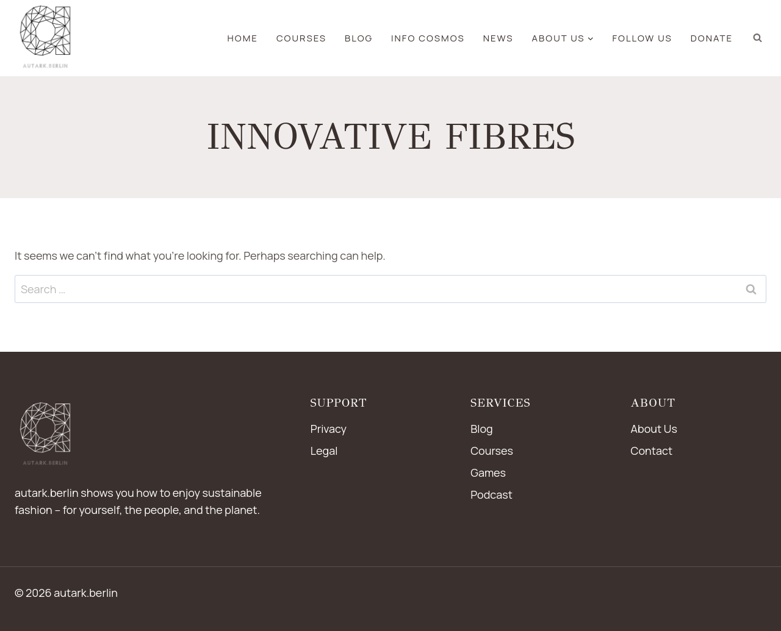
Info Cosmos (428, 38)
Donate (712, 38)
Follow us (642, 38)
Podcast (491, 494)
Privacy (329, 428)
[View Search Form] (757, 38)
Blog (481, 428)
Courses (301, 38)
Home (243, 38)
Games (488, 472)
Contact (652, 450)
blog (359, 38)
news (498, 38)
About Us (654, 428)
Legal (324, 450)
